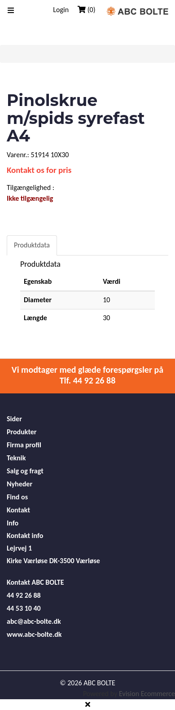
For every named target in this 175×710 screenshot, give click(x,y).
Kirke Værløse (27, 560)
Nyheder (19, 484)
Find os (17, 497)
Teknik (16, 458)
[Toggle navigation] (11, 11)
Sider (14, 419)
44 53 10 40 (24, 608)
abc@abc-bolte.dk (34, 621)
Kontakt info (25, 535)
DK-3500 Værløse (74, 560)
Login (61, 9)
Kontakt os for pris (39, 170)
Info (12, 523)
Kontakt (18, 510)
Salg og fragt (25, 471)
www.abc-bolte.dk (34, 634)
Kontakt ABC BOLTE (35, 582)
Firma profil (24, 445)
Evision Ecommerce (147, 693)
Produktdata (32, 245)
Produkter (21, 432)
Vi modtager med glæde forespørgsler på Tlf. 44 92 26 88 (87, 375)
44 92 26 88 (24, 595)
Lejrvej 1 (19, 548)
